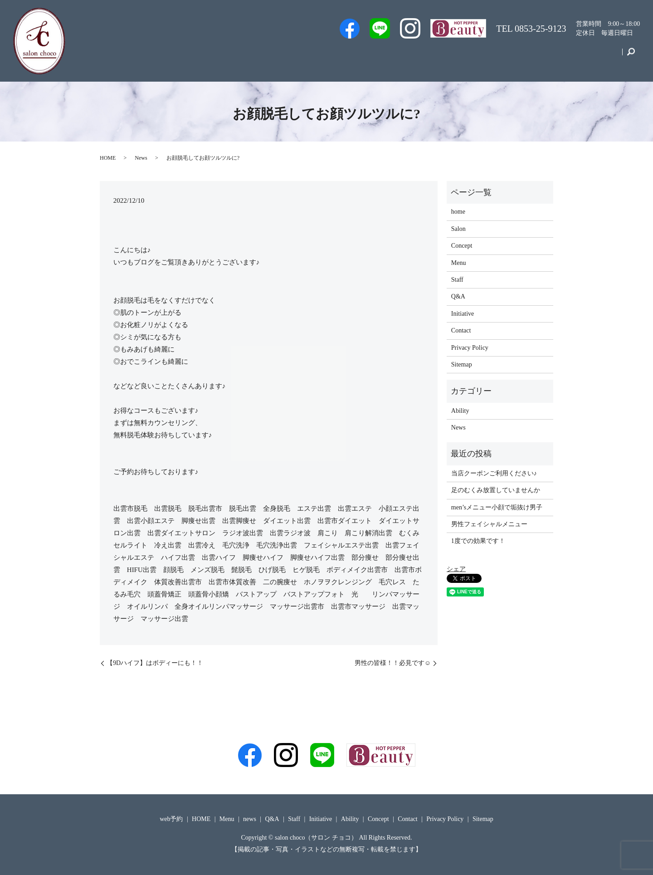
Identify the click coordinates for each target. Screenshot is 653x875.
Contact (604, 56)
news (249, 819)
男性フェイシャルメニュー (489, 524)
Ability (460, 410)
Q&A (456, 56)
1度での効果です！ (478, 541)
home (458, 211)
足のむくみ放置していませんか (495, 490)
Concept (565, 56)
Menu (488, 56)
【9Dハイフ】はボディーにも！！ (155, 663)
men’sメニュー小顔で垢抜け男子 (496, 507)
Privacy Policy (469, 347)
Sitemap (461, 364)
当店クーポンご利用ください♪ (494, 473)
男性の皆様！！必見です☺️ (393, 663)
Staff (393, 56)
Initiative (525, 56)
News (141, 158)
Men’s (320, 56)
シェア (456, 569)
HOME (108, 158)
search (631, 56)
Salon (424, 56)
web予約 (357, 56)
